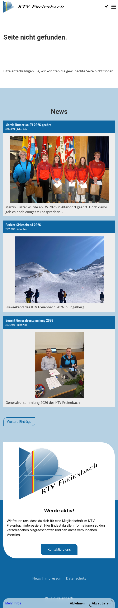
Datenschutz (76, 578)
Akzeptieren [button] (101, 603)
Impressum (53, 578)
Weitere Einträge (19, 421)
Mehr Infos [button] (13, 603)
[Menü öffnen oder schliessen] (113, 6)
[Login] (106, 6)
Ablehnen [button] (77, 603)
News (36, 578)
